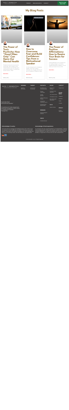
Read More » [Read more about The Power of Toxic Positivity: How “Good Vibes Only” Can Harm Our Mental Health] (6, 73)
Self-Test (41, 95)
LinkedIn (60, 103)
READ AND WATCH (37, 3)
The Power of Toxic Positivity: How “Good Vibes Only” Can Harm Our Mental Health (11, 54)
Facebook (60, 98)
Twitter (60, 100)
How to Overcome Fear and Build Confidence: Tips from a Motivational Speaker (34, 56)
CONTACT (46, 3)
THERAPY (28, 3)
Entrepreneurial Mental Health (43, 105)
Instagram (61, 96)
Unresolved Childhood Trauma (43, 102)
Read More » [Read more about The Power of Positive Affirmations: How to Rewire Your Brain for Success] (51, 69)
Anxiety (41, 94)
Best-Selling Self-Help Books (53, 100)
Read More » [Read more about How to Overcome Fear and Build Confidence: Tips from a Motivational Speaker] (28, 74)
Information (42, 92)
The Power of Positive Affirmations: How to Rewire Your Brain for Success (57, 53)
